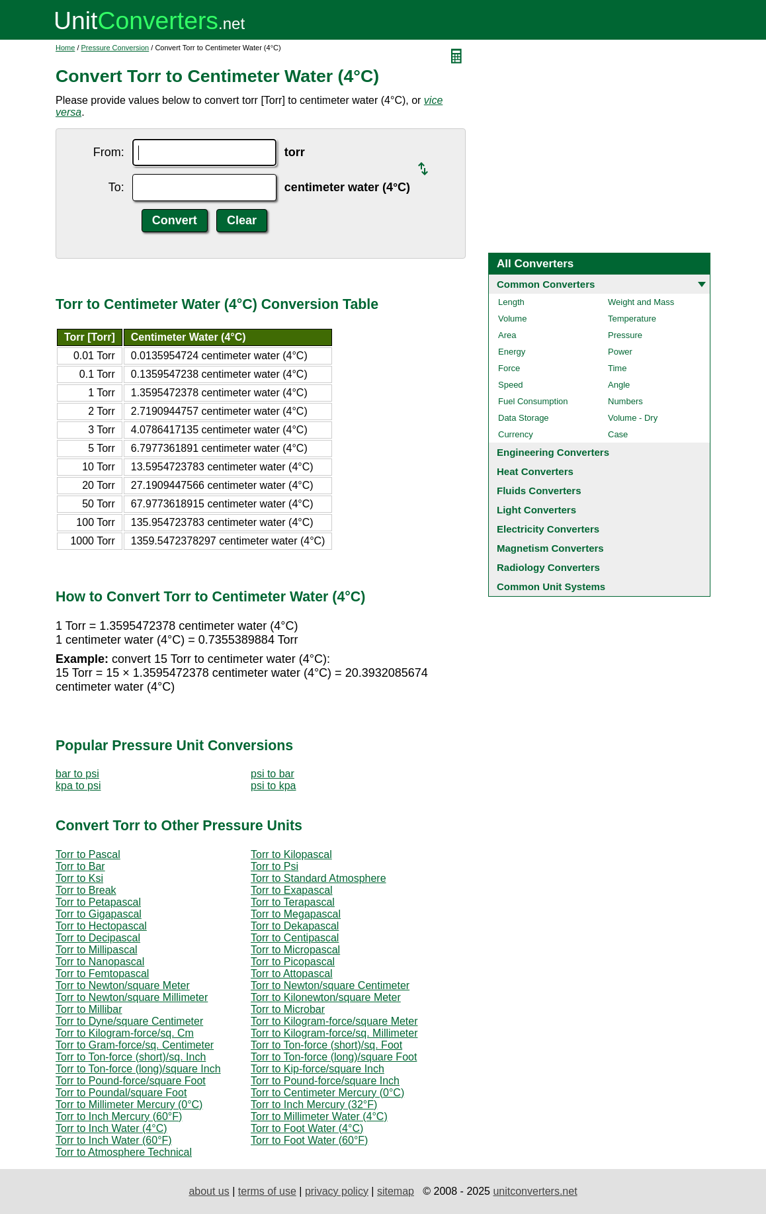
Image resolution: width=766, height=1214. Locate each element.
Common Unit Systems (551, 586)
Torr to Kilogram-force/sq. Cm (125, 1033)
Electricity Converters (548, 529)
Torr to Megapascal (296, 914)
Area (507, 335)
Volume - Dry (633, 418)
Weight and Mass (641, 302)
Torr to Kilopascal (291, 854)
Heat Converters (535, 471)
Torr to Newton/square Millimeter (132, 997)
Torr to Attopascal (292, 973)
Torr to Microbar (288, 1009)
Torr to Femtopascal (102, 973)
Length (511, 302)
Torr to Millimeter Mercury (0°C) (129, 1104)
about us (209, 1191)
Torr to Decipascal (98, 937)
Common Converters (546, 284)
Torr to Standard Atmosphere (318, 878)
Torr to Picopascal (293, 961)
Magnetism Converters (550, 548)
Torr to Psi (274, 866)
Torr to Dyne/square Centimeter (129, 1021)
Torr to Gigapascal (99, 914)
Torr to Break (86, 890)
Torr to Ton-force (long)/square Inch (138, 1068)
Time (617, 368)
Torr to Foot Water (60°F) (309, 1140)
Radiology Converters (548, 567)
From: (108, 152)
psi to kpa (273, 785)
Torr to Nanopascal (100, 961)
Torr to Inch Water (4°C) (111, 1128)
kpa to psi (78, 785)
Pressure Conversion (115, 48)
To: (116, 187)
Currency (515, 434)
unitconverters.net (535, 1191)
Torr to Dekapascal (295, 926)
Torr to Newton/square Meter (123, 985)
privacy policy (336, 1191)
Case (618, 434)
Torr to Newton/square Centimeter (330, 985)
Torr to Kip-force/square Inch (317, 1068)
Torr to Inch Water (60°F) (114, 1140)
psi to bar (272, 773)
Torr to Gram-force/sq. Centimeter (135, 1045)
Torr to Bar (80, 866)
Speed (510, 385)
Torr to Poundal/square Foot (121, 1092)
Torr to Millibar (89, 1009)
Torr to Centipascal (295, 937)
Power (620, 352)
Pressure (625, 335)
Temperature (632, 319)
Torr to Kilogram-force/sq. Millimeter (334, 1033)
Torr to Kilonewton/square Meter (326, 997)
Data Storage (523, 418)
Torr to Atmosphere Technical (124, 1152)
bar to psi (77, 773)
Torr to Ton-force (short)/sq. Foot (326, 1045)
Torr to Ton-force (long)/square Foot (334, 1056)
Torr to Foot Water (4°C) (307, 1128)
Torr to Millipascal (97, 949)
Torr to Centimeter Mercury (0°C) (327, 1092)
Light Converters (536, 509)
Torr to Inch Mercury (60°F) (119, 1116)
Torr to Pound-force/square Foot (131, 1080)
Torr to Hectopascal (101, 926)
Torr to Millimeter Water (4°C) (319, 1116)
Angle (619, 385)
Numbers (625, 401)
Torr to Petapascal (98, 902)
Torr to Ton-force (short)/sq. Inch (131, 1056)
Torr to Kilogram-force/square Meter (334, 1021)
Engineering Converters (553, 452)
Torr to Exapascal (292, 890)
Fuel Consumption (533, 401)
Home (65, 48)
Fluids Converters (539, 490)
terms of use (267, 1191)
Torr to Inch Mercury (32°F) (314, 1104)
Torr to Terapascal (293, 902)
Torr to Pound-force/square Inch (325, 1080)
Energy (511, 352)
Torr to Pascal (88, 854)
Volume (512, 319)
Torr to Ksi (79, 878)
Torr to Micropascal (295, 949)
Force (509, 368)
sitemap (395, 1191)
